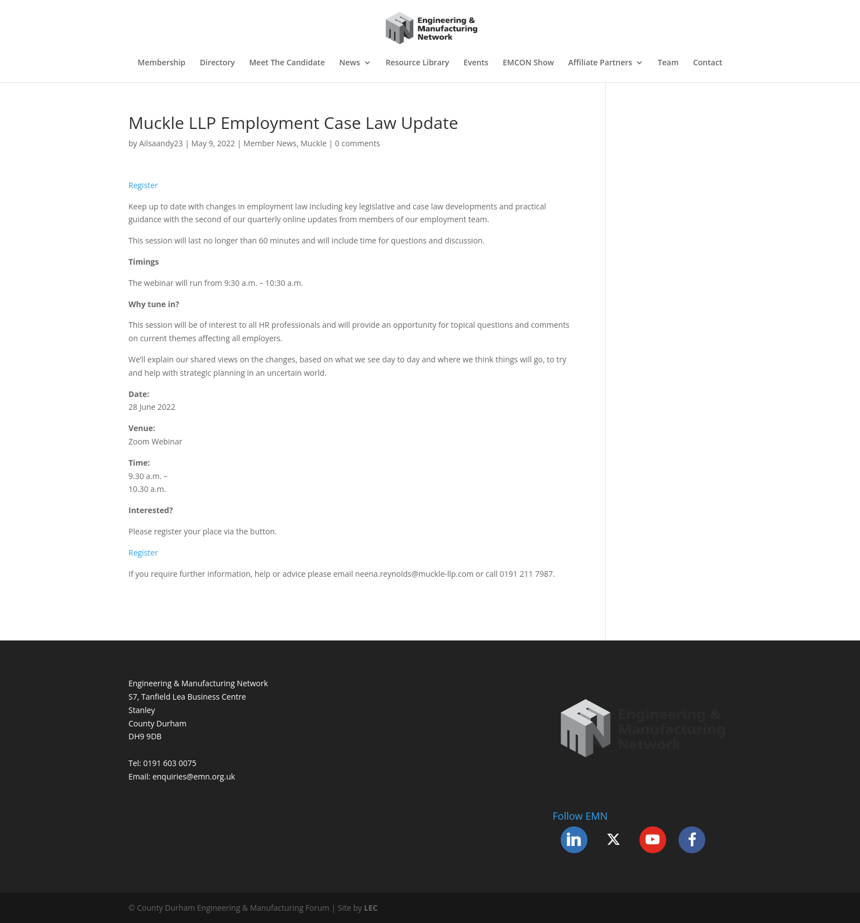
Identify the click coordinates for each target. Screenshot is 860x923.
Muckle (313, 143)
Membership (161, 63)
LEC (371, 907)
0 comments (357, 143)
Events (476, 63)
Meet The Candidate (287, 63)
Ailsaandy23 (161, 143)
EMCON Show (528, 63)
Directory (217, 63)
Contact (707, 63)
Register (143, 185)
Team (668, 63)
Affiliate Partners (600, 63)
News (350, 63)
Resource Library (417, 63)
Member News (270, 143)
